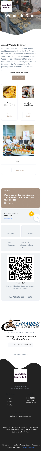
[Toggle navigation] (38, 6)
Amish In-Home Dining (28, 104)
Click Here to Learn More (20, 345)
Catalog (10, 401)
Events (19, 161)
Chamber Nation (29, 447)
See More (19, 78)
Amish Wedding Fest (9, 104)
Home (10, 398)
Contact (10, 405)
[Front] (7, 6)
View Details (9, 115)
